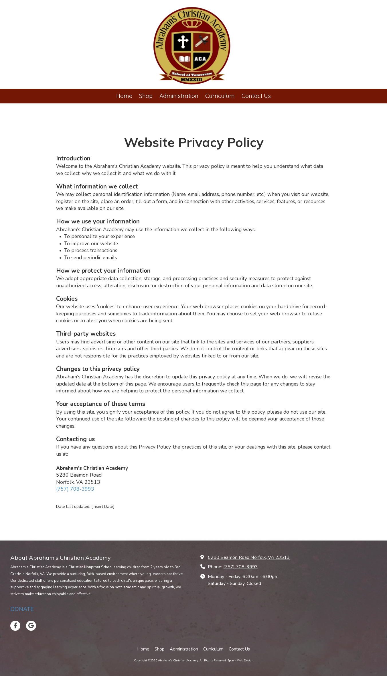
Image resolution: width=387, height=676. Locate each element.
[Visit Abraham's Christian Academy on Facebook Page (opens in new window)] (15, 626)
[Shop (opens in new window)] (146, 96)
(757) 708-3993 (75, 489)
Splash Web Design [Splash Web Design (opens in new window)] (240, 661)
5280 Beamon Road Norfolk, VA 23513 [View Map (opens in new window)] (249, 557)
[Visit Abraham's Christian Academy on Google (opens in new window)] (31, 626)
